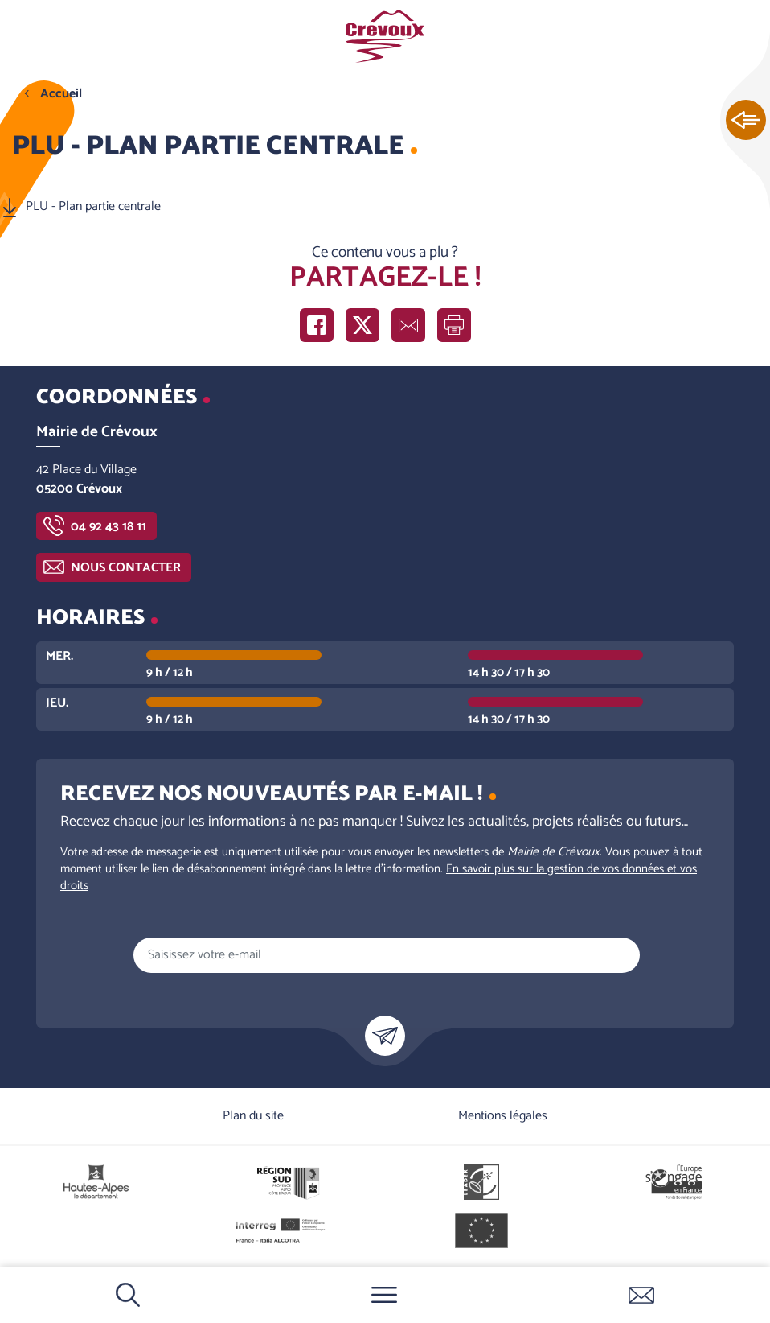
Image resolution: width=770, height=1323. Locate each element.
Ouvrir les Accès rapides (746, 121)
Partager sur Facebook (317, 325)
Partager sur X (362, 325)
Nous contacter (126, 568)
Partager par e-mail (408, 325)
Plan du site (253, 1116)
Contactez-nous (641, 1295)
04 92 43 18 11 (108, 527)
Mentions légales (502, 1116)
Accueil (61, 94)
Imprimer (454, 325)
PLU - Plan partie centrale (93, 206)
